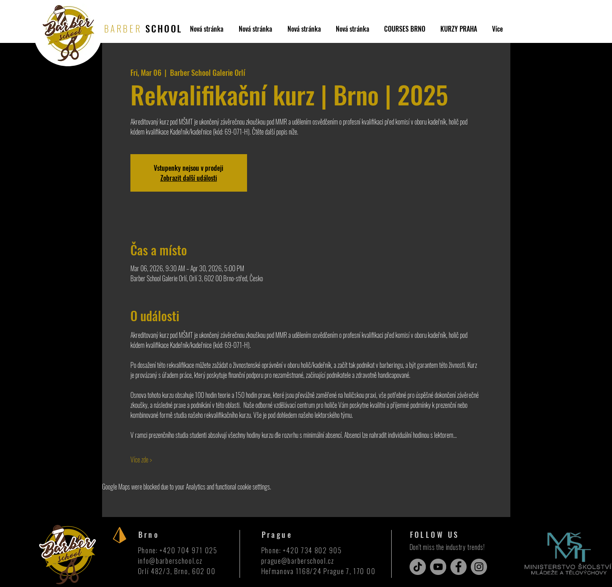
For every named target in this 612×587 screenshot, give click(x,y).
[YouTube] (438, 567)
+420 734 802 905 (312, 550)
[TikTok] (418, 567)
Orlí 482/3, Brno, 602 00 (177, 571)
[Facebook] (458, 567)
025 (211, 550)
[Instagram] (479, 567)
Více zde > (141, 459)
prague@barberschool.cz (298, 560)
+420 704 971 (182, 550)
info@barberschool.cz (170, 560)
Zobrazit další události (188, 178)
